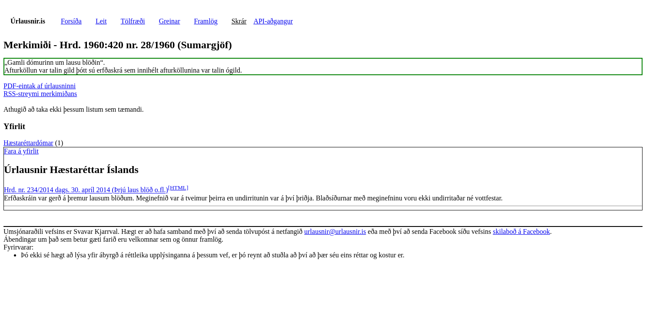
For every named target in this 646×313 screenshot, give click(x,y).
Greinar (169, 21)
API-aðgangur (273, 21)
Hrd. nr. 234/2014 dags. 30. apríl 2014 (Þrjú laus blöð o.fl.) (86, 190)
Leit (101, 21)
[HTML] (178, 187)
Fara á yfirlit (21, 151)
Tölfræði (133, 21)
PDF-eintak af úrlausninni (39, 86)
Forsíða (71, 21)
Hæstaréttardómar (28, 143)
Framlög (206, 21)
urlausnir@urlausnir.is (335, 231)
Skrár (239, 21)
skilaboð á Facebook (521, 231)
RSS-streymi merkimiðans (40, 93)
